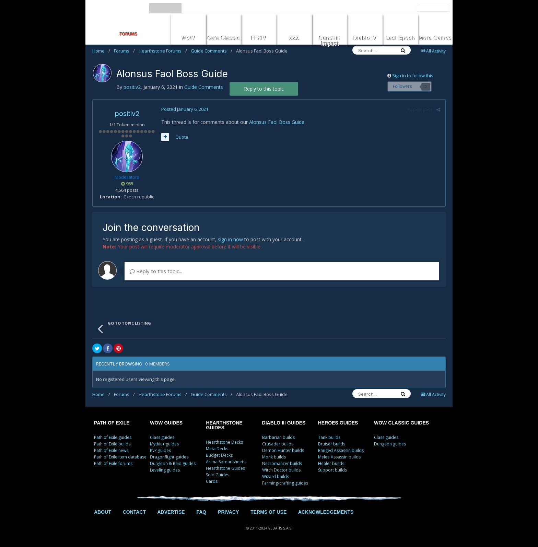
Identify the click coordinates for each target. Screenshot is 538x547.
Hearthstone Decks (224, 442)
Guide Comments (211, 51)
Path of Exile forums (113, 463)
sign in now (230, 239)
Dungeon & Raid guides (173, 463)
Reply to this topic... (156, 271)
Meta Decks (217, 449)
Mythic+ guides (164, 444)
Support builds (332, 470)
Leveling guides (165, 470)
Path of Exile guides (112, 437)
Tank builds (329, 437)
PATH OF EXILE (112, 423)
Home (101, 51)
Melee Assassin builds (339, 457)
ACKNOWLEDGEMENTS (326, 512)
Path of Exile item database (120, 457)
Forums (124, 51)
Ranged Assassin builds (341, 450)
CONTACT (134, 512)
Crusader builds (277, 444)
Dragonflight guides (169, 457)
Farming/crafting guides (285, 483)
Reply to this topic (264, 88)
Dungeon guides (390, 444)
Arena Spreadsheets (225, 462)
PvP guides (160, 450)
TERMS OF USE (268, 512)
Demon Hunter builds (283, 450)
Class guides (162, 437)
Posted (184, 109)
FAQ (201, 512)
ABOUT (102, 512)
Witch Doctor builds (281, 470)
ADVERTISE (171, 512)
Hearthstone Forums (163, 51)
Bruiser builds (331, 444)
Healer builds (331, 463)
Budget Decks (219, 455)
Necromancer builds (282, 463)
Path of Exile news (111, 450)
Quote (181, 137)
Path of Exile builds (112, 444)
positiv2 (127, 113)
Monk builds (274, 457)
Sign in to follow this (412, 75)
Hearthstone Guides (225, 468)
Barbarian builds (278, 437)
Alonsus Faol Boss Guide (276, 122)
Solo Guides (217, 475)
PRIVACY (228, 512)
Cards (212, 481)
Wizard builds (275, 476)
